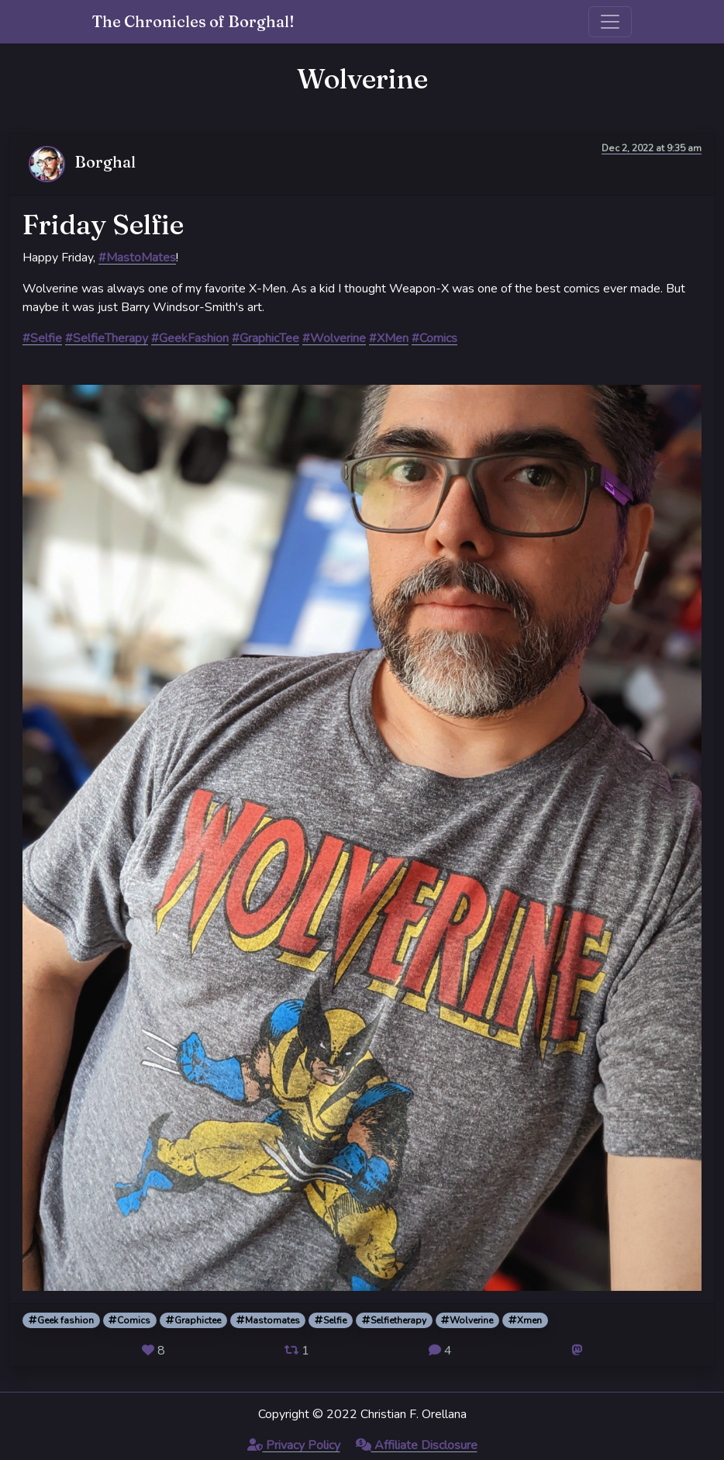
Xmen (525, 1320)
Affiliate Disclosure (416, 1445)
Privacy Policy (293, 1445)
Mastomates (268, 1320)
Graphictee (193, 1320)
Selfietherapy (394, 1320)
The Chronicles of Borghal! (193, 21)
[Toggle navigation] (610, 21)
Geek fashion (61, 1320)
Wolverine (467, 1320)
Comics (129, 1320)
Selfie (330, 1320)
